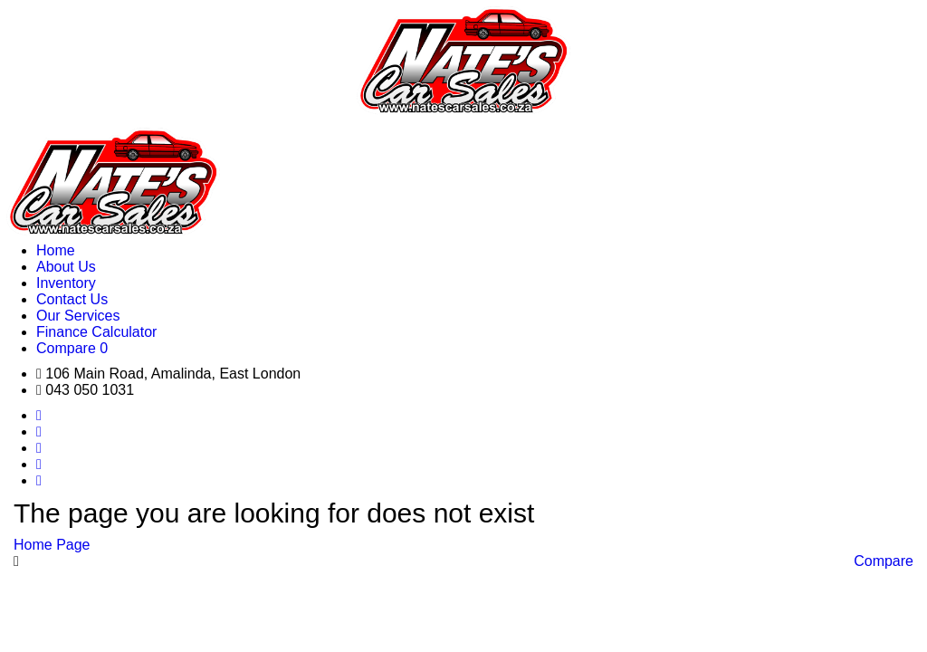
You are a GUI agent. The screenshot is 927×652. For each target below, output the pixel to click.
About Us (66, 266)
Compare (883, 561)
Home (55, 250)
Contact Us (72, 299)
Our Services (77, 315)
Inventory (66, 283)
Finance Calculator (96, 332)
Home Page (52, 544)
